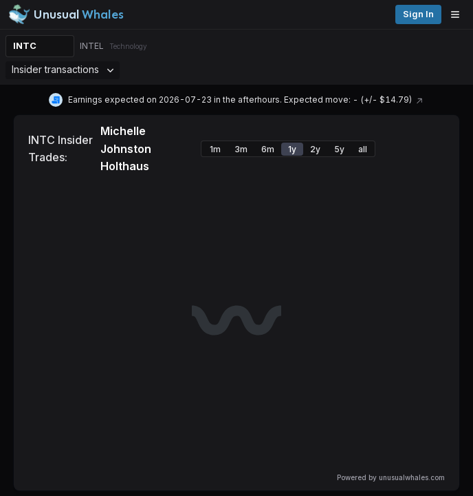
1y (292, 149)
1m (215, 149)
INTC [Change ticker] (24, 46)
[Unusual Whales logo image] (66, 14)
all (362, 149)
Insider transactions (62, 69)
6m (267, 149)
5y (339, 149)
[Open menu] (459, 14)
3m (241, 149)
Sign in (418, 14)
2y (315, 149)
